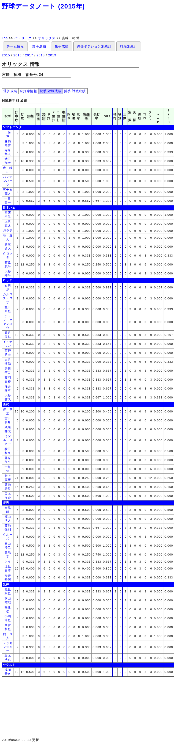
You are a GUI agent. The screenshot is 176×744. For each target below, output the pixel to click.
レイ (8, 561)
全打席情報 (28, 91)
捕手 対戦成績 (75, 91)
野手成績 (39, 46)
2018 (41, 55)
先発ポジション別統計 (94, 46)
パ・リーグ (22, 38)
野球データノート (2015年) (43, 6)
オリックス (46, 38)
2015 (6, 55)
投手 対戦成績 (50, 91)
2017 (29, 55)
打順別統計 (128, 46)
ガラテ (8, 230)
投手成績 (62, 46)
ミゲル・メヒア (8, 440)
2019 (52, 55)
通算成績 (10, 91)
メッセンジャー (8, 647)
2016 (18, 55)
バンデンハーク (8, 180)
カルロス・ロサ (8, 298)
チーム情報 (15, 46)
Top (5, 38)
